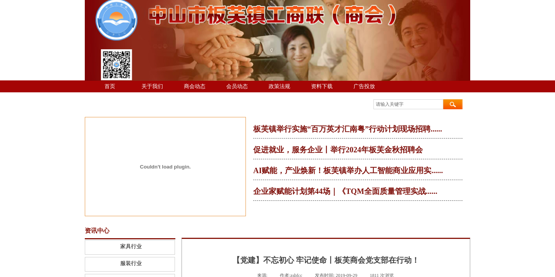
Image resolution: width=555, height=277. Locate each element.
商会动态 (194, 86)
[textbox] (408, 104)
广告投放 (364, 86)
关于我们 (152, 86)
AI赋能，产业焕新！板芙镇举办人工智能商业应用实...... (348, 170)
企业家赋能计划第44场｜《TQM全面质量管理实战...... (345, 191)
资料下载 (322, 86)
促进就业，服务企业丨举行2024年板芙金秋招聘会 (338, 149)
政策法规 (279, 86)
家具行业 (131, 246)
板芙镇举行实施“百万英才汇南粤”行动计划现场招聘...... (347, 129)
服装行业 (131, 263)
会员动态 (237, 86)
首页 (109, 86)
